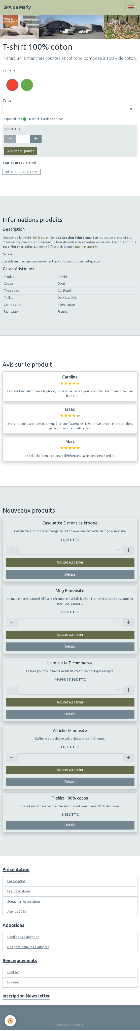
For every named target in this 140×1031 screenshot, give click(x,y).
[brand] (17, 7)
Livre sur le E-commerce (70, 662)
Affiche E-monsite (70, 730)
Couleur (9, 71)
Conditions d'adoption (23, 936)
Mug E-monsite (70, 590)
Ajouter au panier (20, 151)
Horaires (13, 982)
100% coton (30, 171)
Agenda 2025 (16, 911)
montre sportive (86, 246)
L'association (16, 881)
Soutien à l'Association (23, 901)
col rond (10, 171)
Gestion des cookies (70, 1025)
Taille (7, 100)
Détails (70, 574)
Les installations (18, 891)
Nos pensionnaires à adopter (28, 947)
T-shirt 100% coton (70, 798)
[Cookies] (10, 1020)
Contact (13, 972)
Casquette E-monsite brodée (70, 522)
